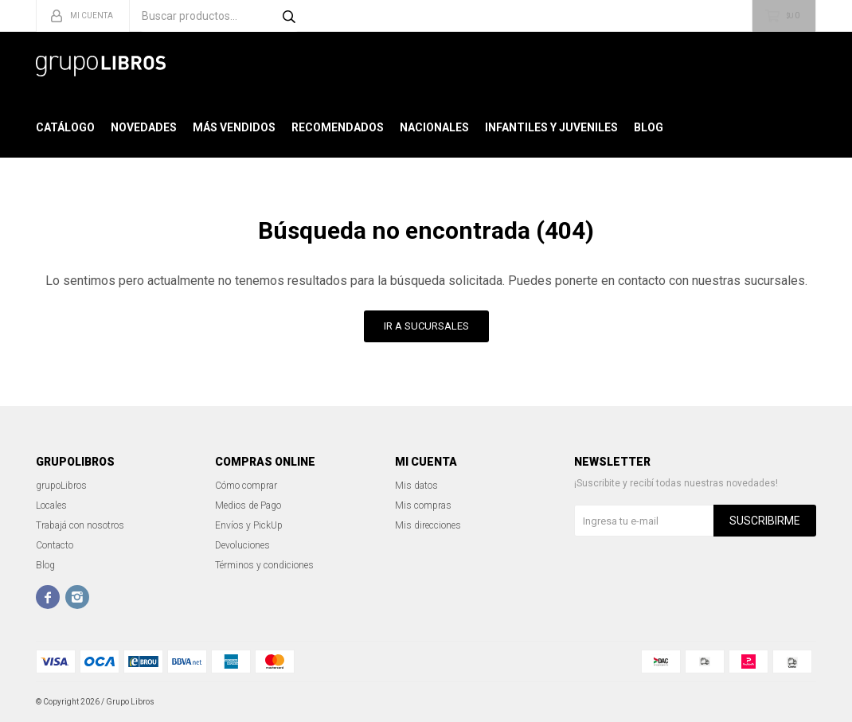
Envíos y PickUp (249, 525)
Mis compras (423, 505)
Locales (51, 505)
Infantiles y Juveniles (551, 127)
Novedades (144, 127)
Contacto (54, 545)
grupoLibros (61, 485)
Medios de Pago (248, 505)
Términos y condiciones (264, 565)
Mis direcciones (428, 525)
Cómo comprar (246, 485)
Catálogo (65, 127)
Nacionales (434, 127)
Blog (648, 127)
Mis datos (416, 485)
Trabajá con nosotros (80, 525)
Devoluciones (242, 545)
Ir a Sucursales (426, 326)
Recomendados (337, 127)
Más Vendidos (234, 127)
